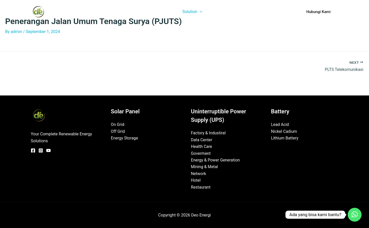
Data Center (201, 139)
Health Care (201, 146)
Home (149, 11)
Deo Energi (66, 11)
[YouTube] (48, 150)
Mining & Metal (204, 166)
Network (198, 173)
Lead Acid (280, 124)
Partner (267, 11)
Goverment (201, 153)
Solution (199, 12)
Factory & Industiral (208, 133)
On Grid (118, 124)
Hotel (196, 180)
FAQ (286, 11)
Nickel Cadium (284, 131)
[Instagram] (40, 150)
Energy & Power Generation (215, 160)
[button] (206, 12)
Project (245, 11)
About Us (171, 11)
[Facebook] (33, 150)
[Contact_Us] (355, 215)
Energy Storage (124, 138)
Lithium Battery (285, 138)
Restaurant (201, 187)
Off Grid (118, 131)
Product (224, 11)
